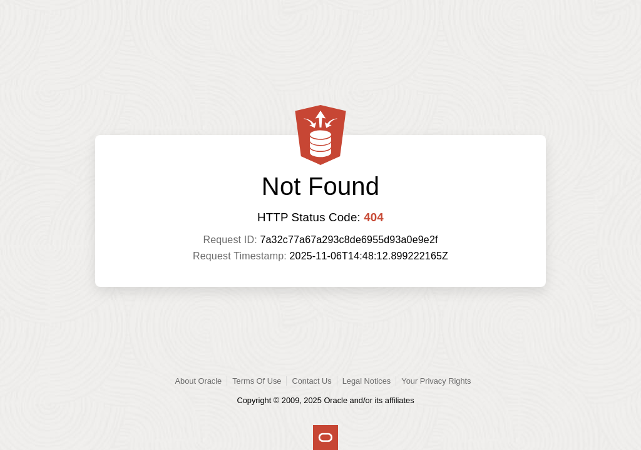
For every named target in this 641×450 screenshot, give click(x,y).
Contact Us (311, 381)
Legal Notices (366, 381)
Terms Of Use (256, 381)
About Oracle (198, 381)
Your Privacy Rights (436, 381)
